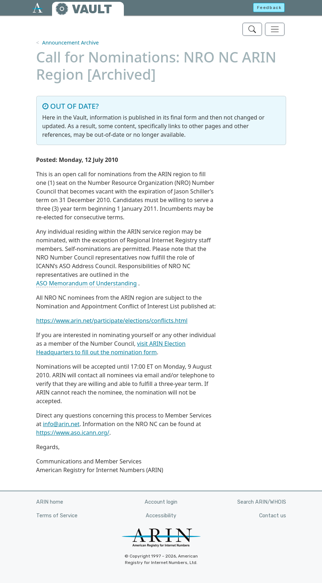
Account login (161, 502)
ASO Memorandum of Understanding (86, 283)
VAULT (92, 9)
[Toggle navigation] (275, 29)
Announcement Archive (70, 42)
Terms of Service (57, 516)
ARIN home (49, 502)
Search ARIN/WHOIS (261, 502)
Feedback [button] (269, 7)
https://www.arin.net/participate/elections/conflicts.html (112, 321)
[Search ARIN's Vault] (252, 29)
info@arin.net (61, 424)
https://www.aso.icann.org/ (72, 433)
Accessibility (161, 516)
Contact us (272, 516)
